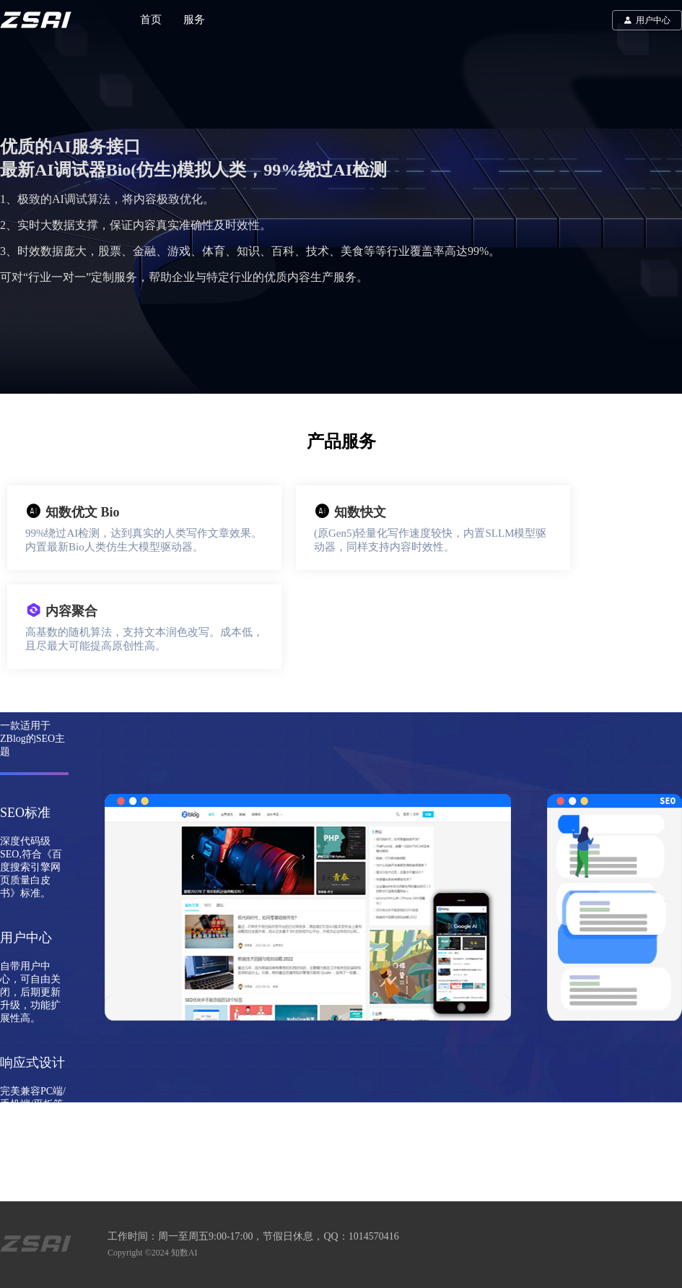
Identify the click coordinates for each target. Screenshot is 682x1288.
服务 (194, 19)
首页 (151, 19)
